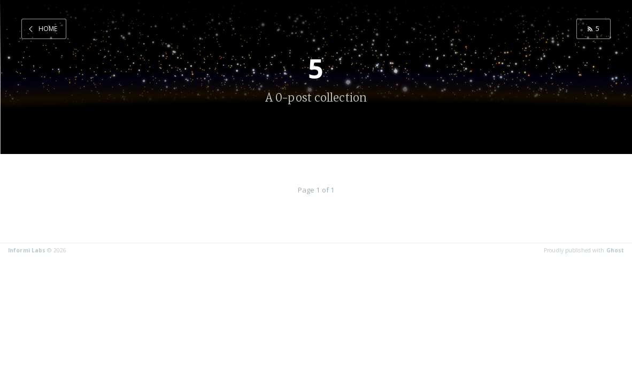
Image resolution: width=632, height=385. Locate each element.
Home (47, 28)
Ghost (615, 250)
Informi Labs (26, 250)
